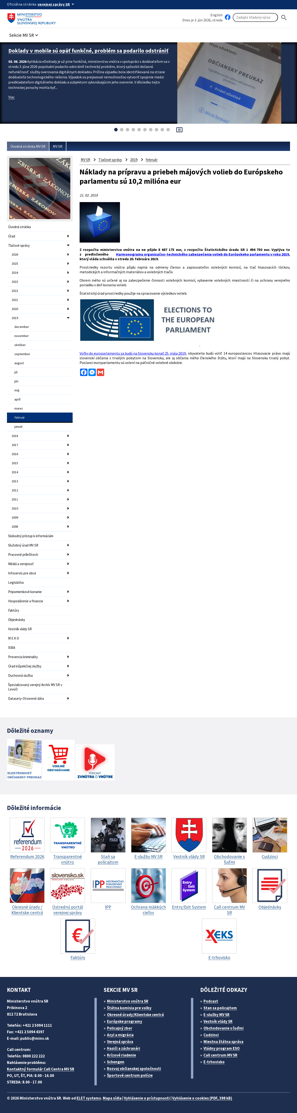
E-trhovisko (214, 1061)
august (19, 363)
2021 (15, 300)
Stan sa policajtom (220, 1007)
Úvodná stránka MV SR (27, 146)
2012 (15, 490)
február (19, 417)
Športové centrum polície (130, 1075)
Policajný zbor (119, 1028)
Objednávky (16, 619)
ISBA (11, 647)
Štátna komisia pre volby (129, 1007)
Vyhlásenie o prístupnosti (147, 1098)
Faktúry (13, 610)
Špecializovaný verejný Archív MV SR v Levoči (35, 687)
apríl (17, 399)
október (20, 345)
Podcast (210, 1001)
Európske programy (124, 1021)
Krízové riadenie (121, 1055)
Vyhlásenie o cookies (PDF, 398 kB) (202, 1098)
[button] (24, 34)
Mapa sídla (112, 1098)
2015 (15, 463)
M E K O (13, 638)
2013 (15, 481)
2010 (15, 508)
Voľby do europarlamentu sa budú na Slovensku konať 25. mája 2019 (133, 353)
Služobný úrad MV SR (23, 545)
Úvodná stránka (19, 227)
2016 (15, 454)
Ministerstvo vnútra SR (127, 1001)
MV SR (57, 146)
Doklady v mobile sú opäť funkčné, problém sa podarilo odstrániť (88, 50)
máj (16, 390)
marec (18, 408)
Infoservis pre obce (22, 573)
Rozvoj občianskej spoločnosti (134, 1068)
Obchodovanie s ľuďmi (223, 1028)
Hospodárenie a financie (25, 601)
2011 (15, 499)
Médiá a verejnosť (21, 564)
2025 (15, 263)
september (22, 354)
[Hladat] (284, 17)
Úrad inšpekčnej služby (24, 666)
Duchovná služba (20, 675)
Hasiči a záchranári (123, 1048)
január (18, 426)
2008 (15, 526)
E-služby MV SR (216, 1014)
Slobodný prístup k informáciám (30, 536)
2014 (15, 472)
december (21, 327)
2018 (15, 436)
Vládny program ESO (221, 1048)
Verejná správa (120, 1041)
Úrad (11, 236)
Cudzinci (211, 1034)
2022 (15, 291)
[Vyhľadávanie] (255, 17)
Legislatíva (16, 582)
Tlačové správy (19, 245)
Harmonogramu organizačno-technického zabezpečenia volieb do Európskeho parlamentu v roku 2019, (203, 254)
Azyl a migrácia (120, 1034)
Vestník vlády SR (20, 629)
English (216, 15)
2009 (15, 517)
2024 (15, 272)
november (21, 336)
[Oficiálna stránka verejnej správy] (57, 4)
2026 (15, 254)
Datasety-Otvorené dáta (26, 698)
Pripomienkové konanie (25, 592)
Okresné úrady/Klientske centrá (135, 1014)
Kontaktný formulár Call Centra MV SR (40, 1069)
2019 (15, 318)
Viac (11, 97)
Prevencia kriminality (23, 657)
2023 (15, 282)
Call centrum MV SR (220, 1055)
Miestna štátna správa (223, 1041)
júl (15, 372)
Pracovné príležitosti (23, 554)
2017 (15, 445)
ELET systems (89, 1098)
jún (16, 381)
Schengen (115, 1061)
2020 (15, 309)
